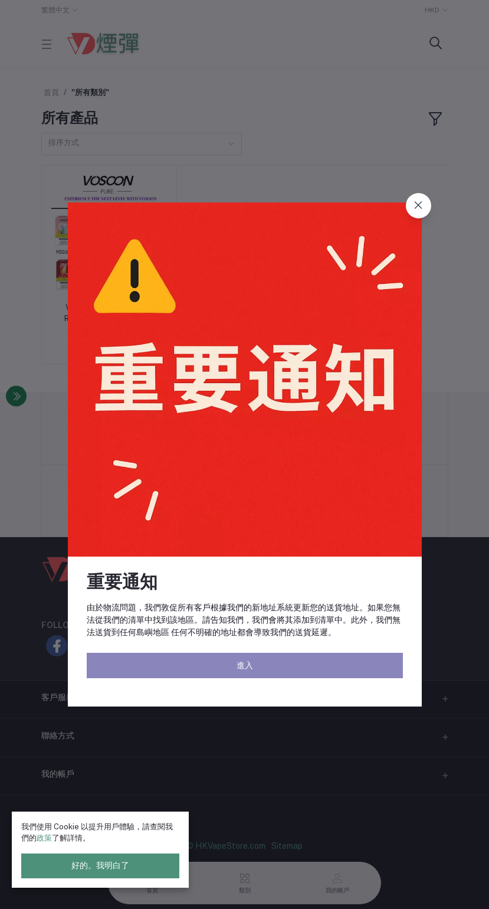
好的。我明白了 (100, 865)
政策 (44, 837)
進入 (245, 665)
